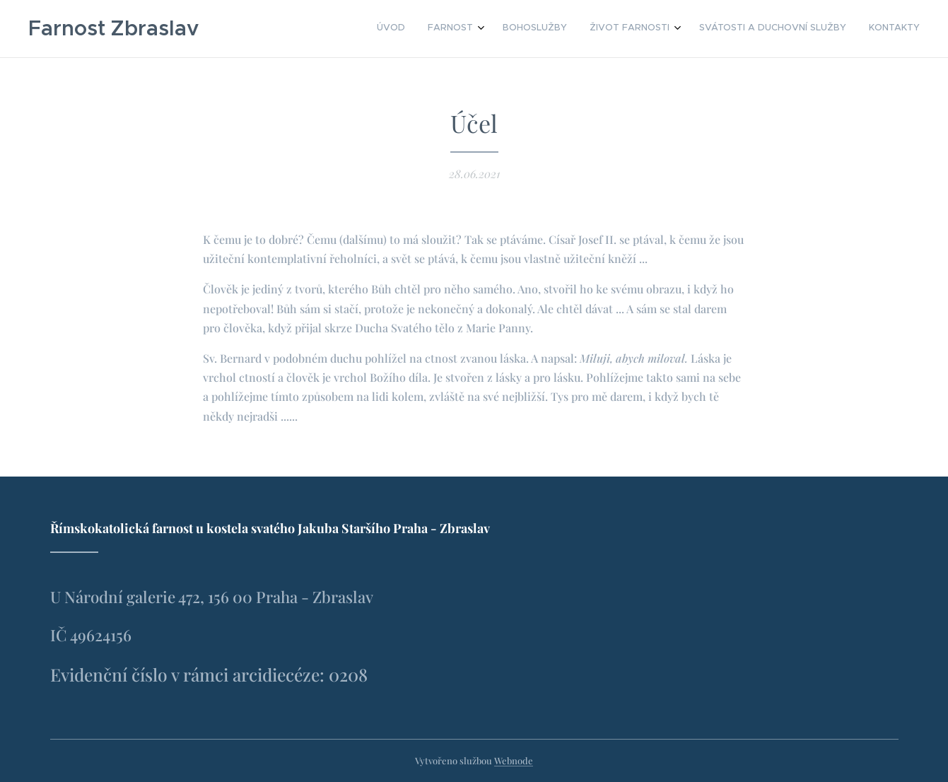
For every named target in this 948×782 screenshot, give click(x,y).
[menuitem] (796, 29)
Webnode (513, 760)
